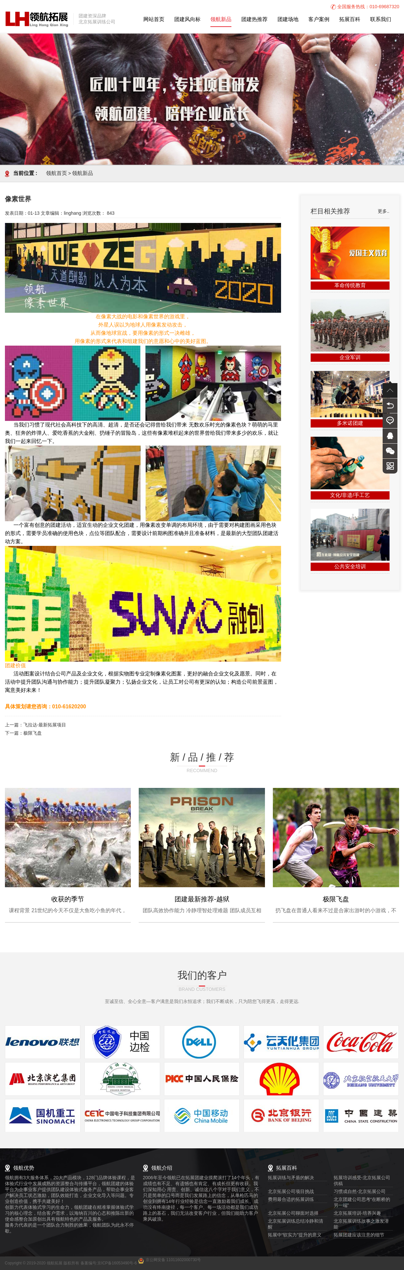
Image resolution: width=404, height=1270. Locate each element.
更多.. (384, 211)
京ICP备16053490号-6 (117, 1263)
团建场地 (287, 19)
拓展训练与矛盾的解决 (291, 1178)
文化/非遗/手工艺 (350, 495)
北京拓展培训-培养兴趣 (357, 1213)
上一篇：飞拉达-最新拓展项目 (35, 725)
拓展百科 (349, 19)
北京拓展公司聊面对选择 (293, 1213)
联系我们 (380, 19)
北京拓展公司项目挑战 (291, 1191)
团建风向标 (187, 19)
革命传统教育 (350, 285)
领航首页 (56, 173)
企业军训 (350, 357)
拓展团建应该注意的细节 (359, 1235)
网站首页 (153, 19)
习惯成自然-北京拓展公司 (360, 1191)
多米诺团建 (350, 423)
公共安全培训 (350, 567)
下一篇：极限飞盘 (23, 733)
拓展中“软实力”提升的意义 (294, 1235)
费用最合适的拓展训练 (291, 1199)
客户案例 (318, 19)
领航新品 (220, 19)
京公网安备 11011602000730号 (173, 1260)
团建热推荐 (254, 19)
